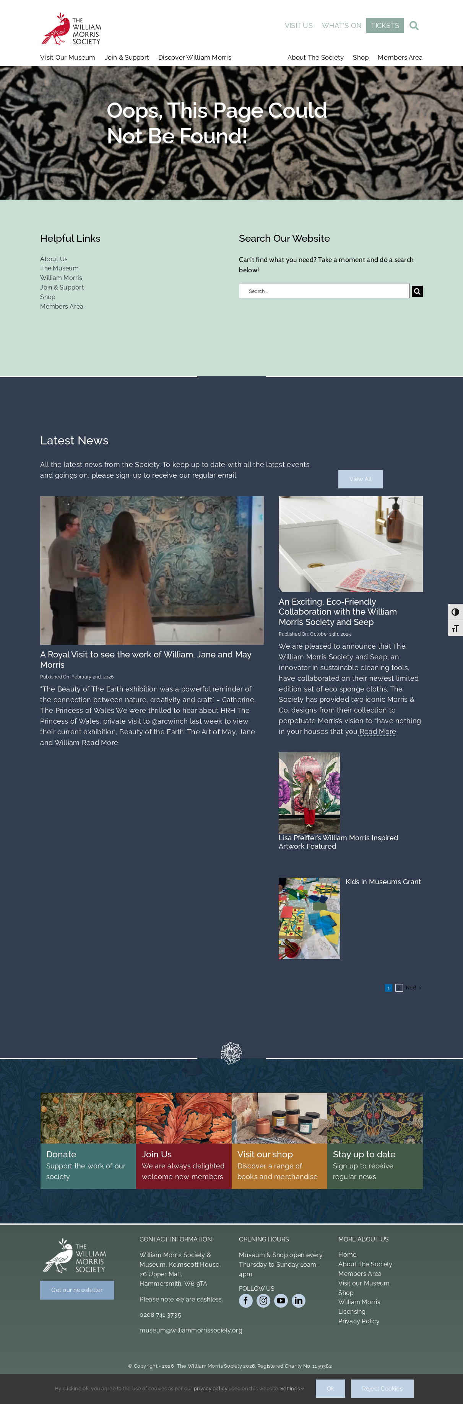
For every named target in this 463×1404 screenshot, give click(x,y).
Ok (330, 1389)
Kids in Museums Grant (383, 882)
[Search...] (324, 290)
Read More (99, 743)
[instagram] (263, 1301)
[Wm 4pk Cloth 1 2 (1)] (350, 499)
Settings (292, 1389)
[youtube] (281, 1301)
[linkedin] (298, 1301)
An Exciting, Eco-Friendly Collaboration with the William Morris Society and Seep (338, 612)
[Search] (417, 291)
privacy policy (210, 1389)
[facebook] (246, 1301)
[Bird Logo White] (74, 1239)
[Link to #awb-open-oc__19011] (414, 27)
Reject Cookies (382, 1389)
